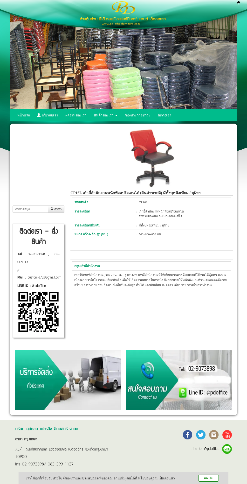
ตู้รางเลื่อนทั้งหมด (33, 173)
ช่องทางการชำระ (138, 115)
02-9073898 (36, 254)
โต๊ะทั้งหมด (28, 152)
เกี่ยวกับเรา (47, 115)
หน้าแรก (23, 115)
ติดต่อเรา (164, 115)
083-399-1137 (61, 464)
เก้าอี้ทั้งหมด (29, 162)
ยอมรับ (208, 478)
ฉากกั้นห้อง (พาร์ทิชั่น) (36, 193)
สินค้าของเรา (105, 115)
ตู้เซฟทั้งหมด (29, 183)
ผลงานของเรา (76, 115)
